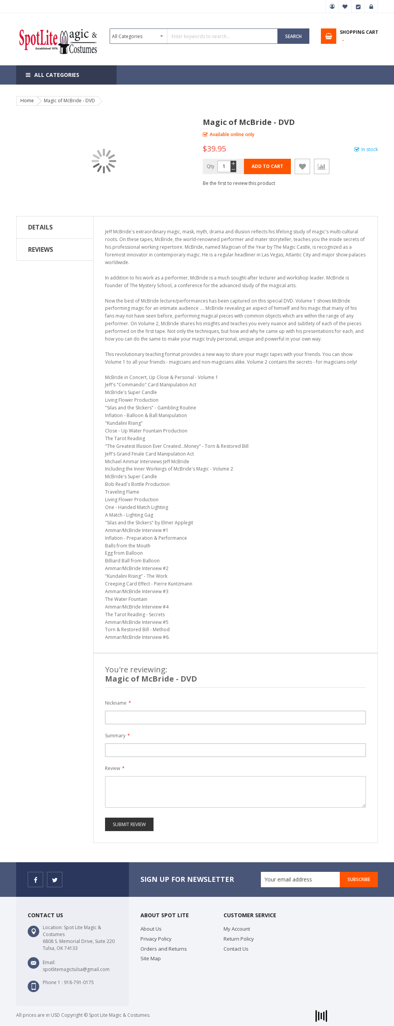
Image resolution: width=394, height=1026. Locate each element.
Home (27, 100)
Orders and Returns (163, 948)
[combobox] (194, 36)
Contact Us (236, 948)
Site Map (150, 958)
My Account (332, 6)
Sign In (371, 6)
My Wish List (345, 6)
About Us (151, 928)
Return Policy (239, 938)
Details (40, 227)
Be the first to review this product (239, 183)
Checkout (358, 6)
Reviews (40, 249)
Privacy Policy (156, 938)
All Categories (56, 74)
